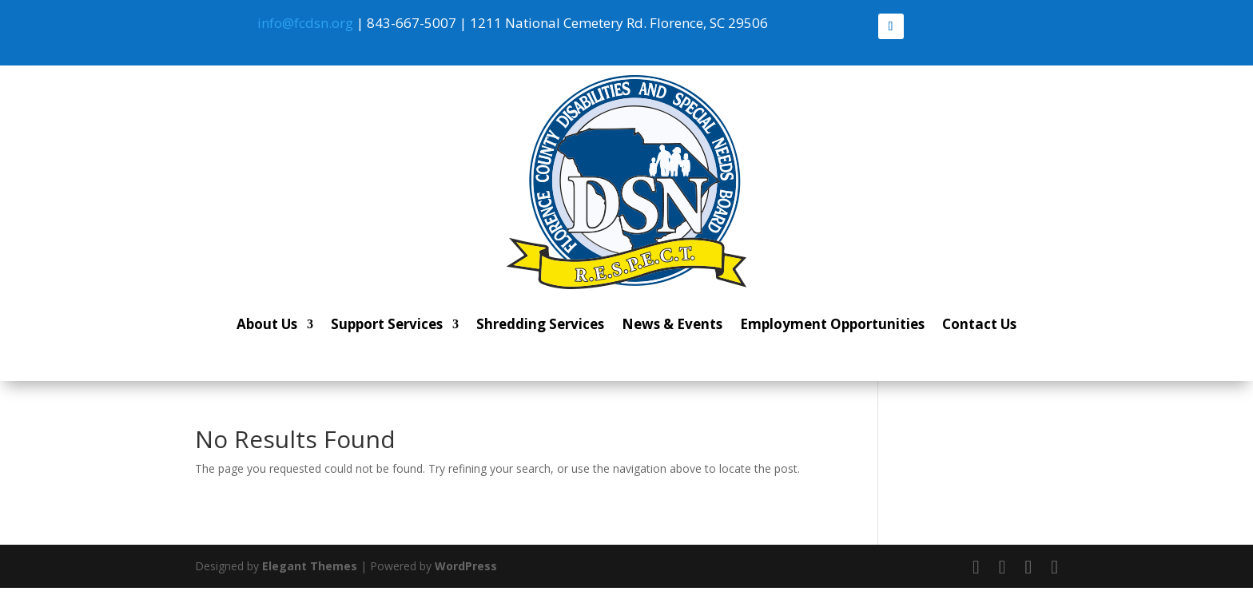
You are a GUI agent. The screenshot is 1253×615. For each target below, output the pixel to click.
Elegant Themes (309, 565)
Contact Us (979, 324)
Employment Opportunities (832, 324)
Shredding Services (540, 324)
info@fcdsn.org (305, 23)
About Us (267, 324)
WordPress (466, 565)
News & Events (672, 324)
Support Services (387, 324)
